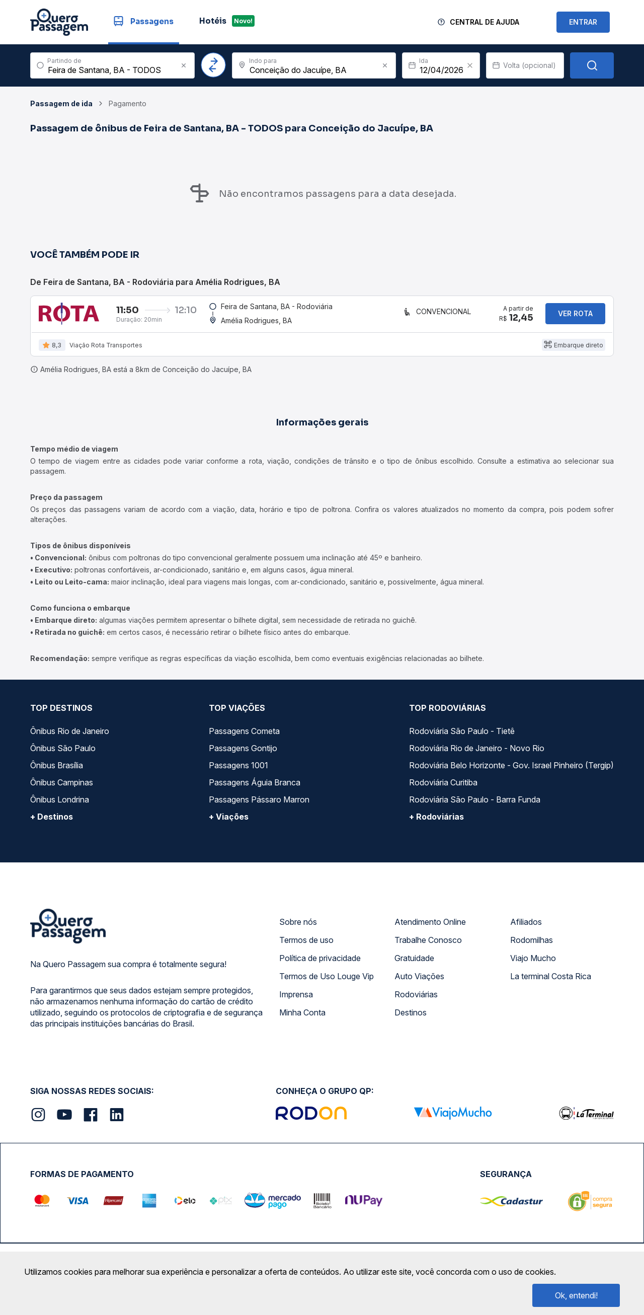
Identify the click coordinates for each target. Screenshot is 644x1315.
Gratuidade (414, 964)
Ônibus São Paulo (63, 754)
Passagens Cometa (244, 737)
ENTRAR (583, 22)
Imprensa (296, 1000)
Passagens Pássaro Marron (259, 805)
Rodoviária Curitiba (443, 788)
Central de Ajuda (484, 22)
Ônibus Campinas (61, 788)
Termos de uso (306, 946)
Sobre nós (298, 928)
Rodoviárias (416, 1000)
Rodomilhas (531, 946)
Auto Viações (419, 982)
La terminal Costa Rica (550, 982)
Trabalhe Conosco (428, 946)
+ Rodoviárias (436, 823)
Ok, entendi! (576, 1295)
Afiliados (526, 928)
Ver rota (575, 316)
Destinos (410, 1018)
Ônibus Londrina (59, 805)
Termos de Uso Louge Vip (326, 982)
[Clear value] (470, 65)
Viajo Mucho (533, 964)
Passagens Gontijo (243, 754)
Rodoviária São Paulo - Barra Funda (474, 805)
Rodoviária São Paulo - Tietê (462, 737)
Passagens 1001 (238, 771)
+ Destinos (51, 823)
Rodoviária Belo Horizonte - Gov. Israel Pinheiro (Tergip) (511, 771)
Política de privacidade (320, 964)
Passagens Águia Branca (254, 788)
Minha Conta (302, 1018)
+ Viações (229, 823)
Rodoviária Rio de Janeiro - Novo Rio (476, 754)
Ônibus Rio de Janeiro (69, 737)
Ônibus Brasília (56, 771)
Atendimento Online (430, 928)
